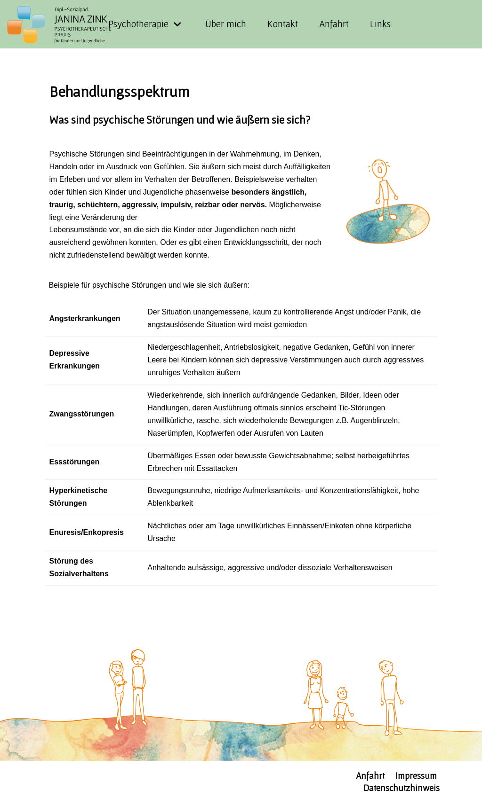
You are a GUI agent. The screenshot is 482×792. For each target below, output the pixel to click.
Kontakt (282, 23)
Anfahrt (334, 23)
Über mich (225, 23)
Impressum (416, 775)
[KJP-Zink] (65, 25)
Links (380, 23)
